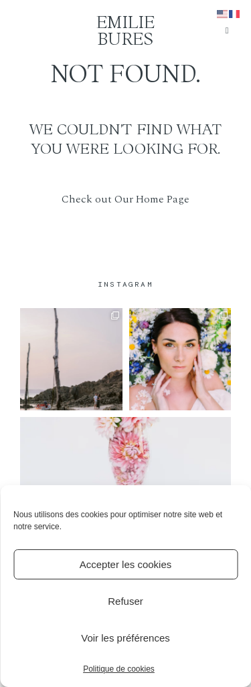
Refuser (125, 601)
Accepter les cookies (126, 564)
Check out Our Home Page (125, 199)
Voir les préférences (125, 638)
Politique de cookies (119, 669)
